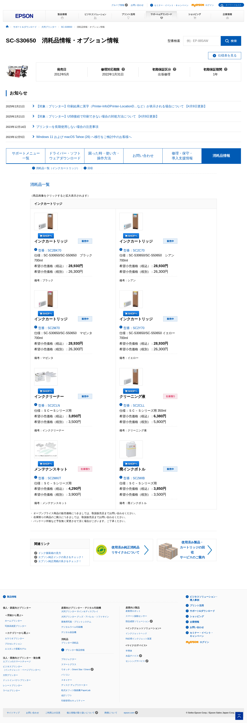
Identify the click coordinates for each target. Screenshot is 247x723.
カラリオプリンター (14, 638)
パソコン (65, 675)
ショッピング (197, 616)
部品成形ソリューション (137, 621)
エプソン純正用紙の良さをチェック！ (59, 561)
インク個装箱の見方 (49, 553)
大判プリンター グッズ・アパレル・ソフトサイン (85, 616)
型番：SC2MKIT (49, 478)
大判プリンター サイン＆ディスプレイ (79, 611)
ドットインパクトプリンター (17, 680)
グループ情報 (117, 5)
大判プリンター (10, 675)
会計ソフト (66, 695)
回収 (90, 168)
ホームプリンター (13, 621)
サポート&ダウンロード (202, 611)
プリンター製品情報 (75, 650)
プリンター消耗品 (69, 643)
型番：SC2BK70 (49, 250)
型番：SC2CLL (134, 405)
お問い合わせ (137, 5)
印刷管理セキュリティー (73, 700)
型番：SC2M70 (49, 328)
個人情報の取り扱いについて (82, 713)
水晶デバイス (132, 656)
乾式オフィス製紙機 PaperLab (75, 690)
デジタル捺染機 (68, 632)
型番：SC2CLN (49, 405)
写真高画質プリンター (15, 626)
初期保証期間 (215, 69)
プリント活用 (197, 605)
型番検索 (174, 41)
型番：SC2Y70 (134, 328)
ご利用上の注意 (52, 713)
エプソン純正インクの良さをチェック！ (61, 557)
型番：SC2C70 (134, 250)
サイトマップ (13, 713)
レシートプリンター (12, 685)
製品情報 (11, 596)
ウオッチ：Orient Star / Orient (75, 669)
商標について (110, 713)
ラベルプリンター (11, 690)
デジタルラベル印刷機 (72, 627)
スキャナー (66, 680)
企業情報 (194, 622)
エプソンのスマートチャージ (17, 661)
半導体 (129, 651)
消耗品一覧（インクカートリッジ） (58, 168)
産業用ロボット (133, 611)
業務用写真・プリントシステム (76, 622)
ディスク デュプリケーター (74, 685)
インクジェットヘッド (136, 633)
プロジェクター (68, 659)
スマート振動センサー (136, 616)
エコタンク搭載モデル (15, 649)
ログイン (202, 5)
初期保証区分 (164, 69)
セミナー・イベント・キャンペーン (171, 5)
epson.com (129, 713)
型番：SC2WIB (134, 478)
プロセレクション (13, 644)
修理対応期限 (113, 69)
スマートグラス (68, 664)
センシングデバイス (135, 661)
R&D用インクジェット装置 (139, 638)
